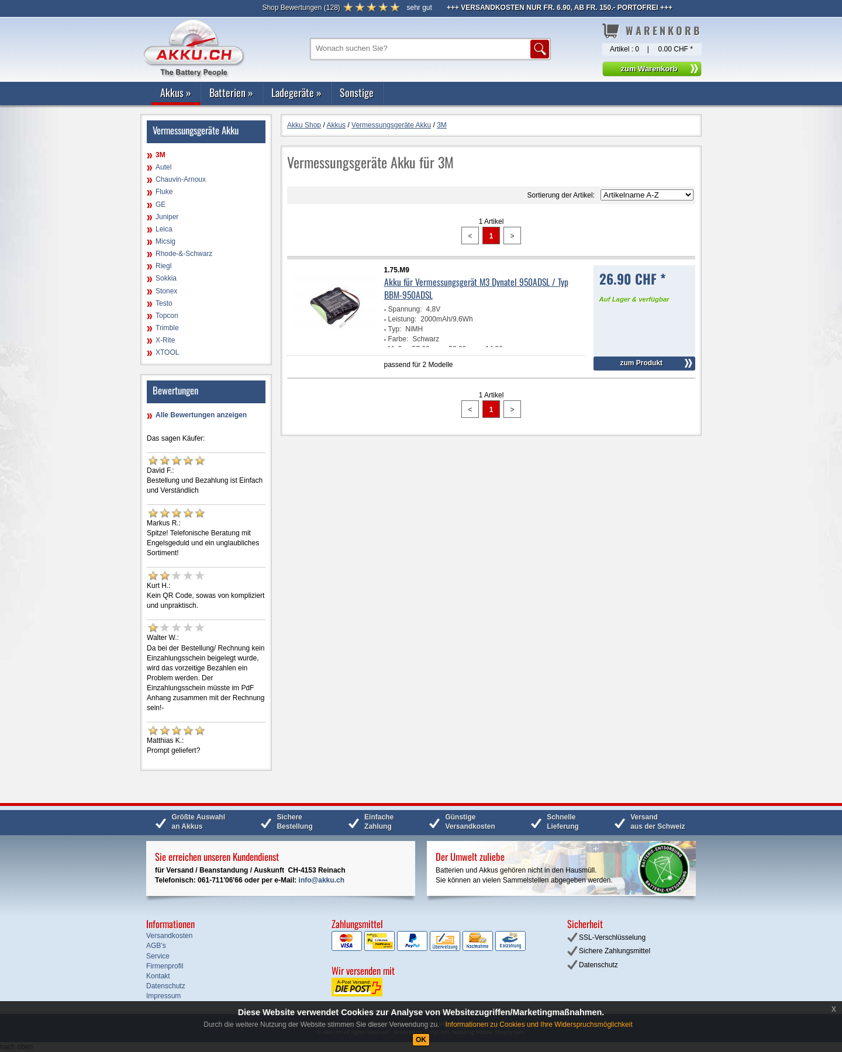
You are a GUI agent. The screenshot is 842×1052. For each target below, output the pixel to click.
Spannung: (405, 309)
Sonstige (357, 92)
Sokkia (166, 278)
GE (160, 204)
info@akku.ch (321, 880)
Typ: (395, 329)
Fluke (164, 192)
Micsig (165, 241)
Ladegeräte (296, 92)
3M (160, 155)
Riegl (163, 266)
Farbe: (398, 339)
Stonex (166, 291)
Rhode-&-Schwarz (184, 254)
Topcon (167, 316)
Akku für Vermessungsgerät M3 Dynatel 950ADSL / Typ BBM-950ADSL (476, 288)
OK (421, 1040)
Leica (164, 229)
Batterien (231, 92)
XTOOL (167, 352)
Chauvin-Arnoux (181, 179)
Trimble (167, 328)
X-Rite (165, 340)
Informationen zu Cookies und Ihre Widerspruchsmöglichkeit (539, 1024)
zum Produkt (641, 363)
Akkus (175, 92)
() (301, 8)
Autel (163, 167)
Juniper (167, 217)
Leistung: (402, 319)
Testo (164, 303)
